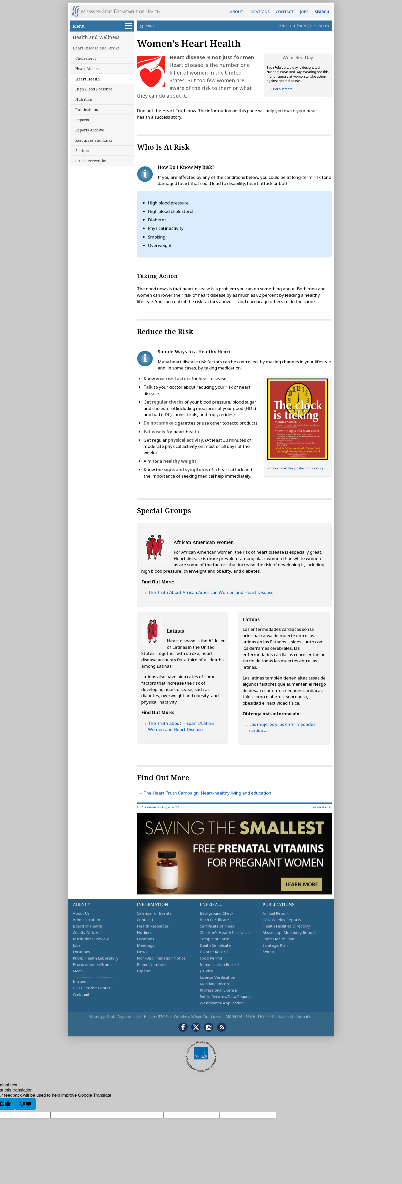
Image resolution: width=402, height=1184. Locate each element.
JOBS (304, 11)
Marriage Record (215, 983)
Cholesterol (85, 58)
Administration (86, 919)
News (142, 951)
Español (281, 26)
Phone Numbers (152, 964)
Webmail (81, 994)
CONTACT (285, 11)
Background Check (217, 913)
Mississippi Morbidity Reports (290, 932)
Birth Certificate (214, 919)
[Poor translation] (25, 1104)
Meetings (145, 945)
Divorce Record (214, 951)
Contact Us (146, 919)
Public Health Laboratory (95, 958)
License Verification (217, 977)
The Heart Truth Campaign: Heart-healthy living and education (207, 793)
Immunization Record (219, 964)
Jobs (77, 945)
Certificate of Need (217, 926)
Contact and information (293, 1016)
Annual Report (276, 913)
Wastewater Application (222, 1002)
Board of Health (87, 926)
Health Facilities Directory (286, 926)
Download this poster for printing (297, 468)
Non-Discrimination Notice (161, 958)
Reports (82, 119)
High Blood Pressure (93, 89)
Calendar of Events (154, 913)
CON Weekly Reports (282, 919)
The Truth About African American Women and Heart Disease (211, 592)
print (149, 26)
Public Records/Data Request (226, 996)
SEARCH (322, 11)
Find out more (282, 89)
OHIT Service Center (91, 987)
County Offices (86, 932)
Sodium (82, 150)
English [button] (323, 26)
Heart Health (87, 78)
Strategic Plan (275, 945)
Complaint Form (214, 938)
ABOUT (236, 11)
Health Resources (153, 926)
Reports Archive (89, 130)
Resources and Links (93, 140)
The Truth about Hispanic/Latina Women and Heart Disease (181, 726)
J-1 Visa (206, 970)
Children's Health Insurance (225, 932)
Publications (86, 109)
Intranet (80, 981)
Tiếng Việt (302, 26)
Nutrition (83, 99)
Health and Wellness (96, 37)
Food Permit (211, 958)
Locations (81, 951)
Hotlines (144, 932)
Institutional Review (91, 938)
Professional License (218, 990)
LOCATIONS (259, 11)
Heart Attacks (87, 68)
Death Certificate (215, 945)
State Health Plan (278, 938)
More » (78, 970)
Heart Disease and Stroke (96, 47)
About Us (81, 913)
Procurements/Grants (93, 964)
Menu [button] (102, 26)
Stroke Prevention (91, 160)
